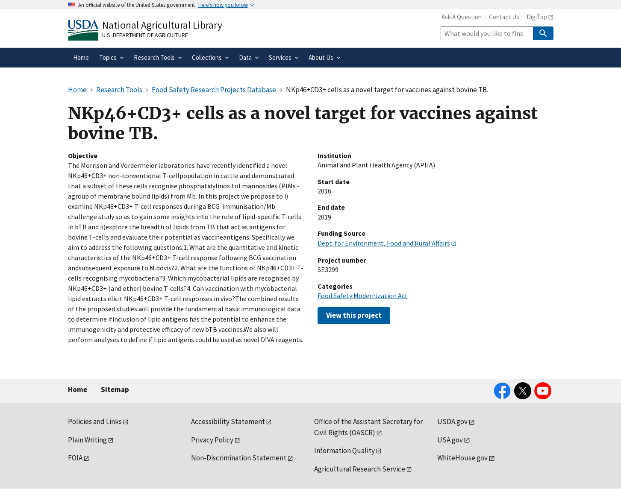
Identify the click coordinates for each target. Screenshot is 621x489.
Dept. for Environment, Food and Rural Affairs (384, 243)
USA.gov (450, 440)
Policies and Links (95, 421)
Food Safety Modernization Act (363, 295)
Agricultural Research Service (359, 469)
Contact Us (504, 17)
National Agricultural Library (162, 25)
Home (77, 389)
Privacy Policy (212, 440)
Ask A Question (461, 17)
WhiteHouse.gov (462, 458)
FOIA (75, 458)
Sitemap (115, 389)
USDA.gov (452, 421)
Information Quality (344, 450)
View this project (354, 315)
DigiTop (537, 17)
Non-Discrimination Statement (238, 458)
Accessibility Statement (228, 421)
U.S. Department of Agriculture (145, 35)
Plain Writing (87, 440)
